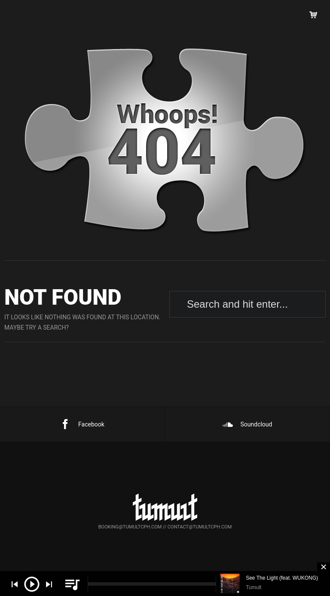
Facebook (82, 424)
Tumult (253, 587)
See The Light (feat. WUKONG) (282, 578)
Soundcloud (247, 424)
